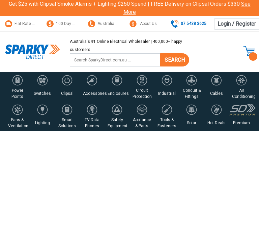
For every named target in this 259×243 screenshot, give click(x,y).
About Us (143, 23)
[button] (17, 86)
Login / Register (237, 24)
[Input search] (115, 59)
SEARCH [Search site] (175, 60)
